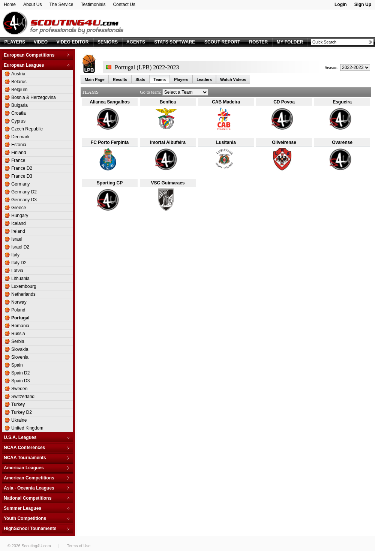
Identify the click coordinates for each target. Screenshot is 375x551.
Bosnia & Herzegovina (33, 97)
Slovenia (19, 357)
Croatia (18, 113)
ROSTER (258, 42)
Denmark (20, 136)
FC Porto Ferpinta (110, 142)
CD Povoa (284, 102)
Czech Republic (27, 129)
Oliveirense (284, 142)
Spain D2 (20, 373)
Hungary (19, 215)
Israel (16, 239)
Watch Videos (233, 79)
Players (181, 79)
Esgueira (342, 102)
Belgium (19, 89)
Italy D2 (19, 262)
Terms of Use (78, 546)
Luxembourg (23, 286)
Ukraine (19, 420)
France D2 (21, 168)
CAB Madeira (226, 102)
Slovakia (19, 349)
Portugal (20, 317)
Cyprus (18, 121)
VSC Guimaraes (167, 183)
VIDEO (41, 42)
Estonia (18, 144)
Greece (18, 207)
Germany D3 (24, 199)
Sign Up (362, 4)
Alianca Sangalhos (110, 102)
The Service (61, 4)
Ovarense (342, 142)
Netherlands (23, 294)
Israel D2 (20, 247)
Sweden (19, 388)
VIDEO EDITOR (73, 42)
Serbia (17, 341)
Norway (19, 302)
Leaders (204, 79)
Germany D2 (24, 192)
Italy (15, 255)
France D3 (21, 176)
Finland (18, 152)
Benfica (168, 102)
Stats (140, 79)
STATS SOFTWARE (174, 42)
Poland (18, 310)
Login (340, 4)
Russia (18, 333)
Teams (159, 79)
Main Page (95, 79)
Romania (20, 325)
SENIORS (108, 42)
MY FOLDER (290, 42)
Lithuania (20, 278)
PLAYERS (15, 42)
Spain (17, 365)
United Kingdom (27, 428)
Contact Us (124, 4)
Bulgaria (19, 105)
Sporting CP (110, 183)
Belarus (19, 81)
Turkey (18, 404)
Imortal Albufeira (168, 142)
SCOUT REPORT (222, 42)
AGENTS (135, 42)
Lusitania (226, 142)
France (18, 160)
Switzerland (22, 396)
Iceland (18, 223)
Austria (18, 73)
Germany (20, 184)
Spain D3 (20, 380)
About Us (32, 4)
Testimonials (93, 4)
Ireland (18, 231)
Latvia (17, 270)
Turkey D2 (21, 412)
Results (120, 79)
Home (10, 4)
